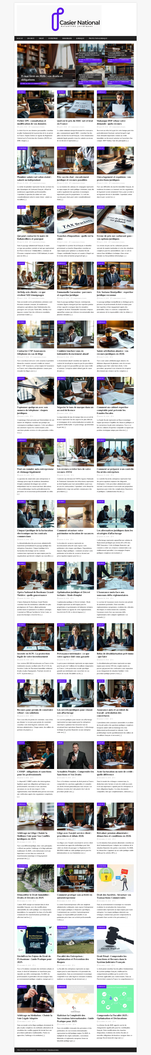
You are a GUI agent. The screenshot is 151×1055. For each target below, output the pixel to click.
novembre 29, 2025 (65, 1024)
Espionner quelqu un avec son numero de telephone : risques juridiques (32, 410)
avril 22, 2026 (85, 59)
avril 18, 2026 (114, 59)
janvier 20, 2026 (104, 536)
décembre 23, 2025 (25, 901)
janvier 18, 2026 (104, 598)
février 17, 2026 (24, 357)
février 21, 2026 (104, 298)
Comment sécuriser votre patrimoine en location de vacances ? (75, 533)
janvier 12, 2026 (104, 660)
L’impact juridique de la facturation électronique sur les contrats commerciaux (35, 533)
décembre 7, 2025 (104, 965)
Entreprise (53, 38)
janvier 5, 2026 (64, 716)
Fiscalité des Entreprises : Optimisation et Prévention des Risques (73, 959)
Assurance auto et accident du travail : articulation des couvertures (112, 713)
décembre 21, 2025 (65, 901)
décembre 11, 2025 (65, 965)
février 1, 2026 (63, 413)
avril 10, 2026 (114, 81)
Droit (41, 38)
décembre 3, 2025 (25, 1021)
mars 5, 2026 (103, 242)
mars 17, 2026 (103, 183)
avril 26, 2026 (26, 83)
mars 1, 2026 (23, 298)
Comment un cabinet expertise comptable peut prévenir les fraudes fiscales (112, 410)
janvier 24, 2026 (104, 475)
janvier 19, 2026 (64, 598)
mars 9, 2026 (63, 242)
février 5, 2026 (24, 416)
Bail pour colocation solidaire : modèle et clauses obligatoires (90, 77)
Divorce (30, 38)
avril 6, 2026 (23, 127)
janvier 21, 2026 (24, 539)
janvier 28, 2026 (104, 416)
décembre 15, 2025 (25, 965)
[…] (27, 141)
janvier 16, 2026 (64, 660)
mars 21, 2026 (63, 183)
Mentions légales (53, 1050)
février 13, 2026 (64, 357)
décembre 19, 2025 (105, 901)
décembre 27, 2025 (25, 842)
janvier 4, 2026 (104, 719)
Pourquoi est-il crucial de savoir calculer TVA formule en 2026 (89, 55)
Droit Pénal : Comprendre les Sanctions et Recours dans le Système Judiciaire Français (112, 959)
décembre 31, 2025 (65, 778)
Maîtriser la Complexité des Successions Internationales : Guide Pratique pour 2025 (75, 1018)
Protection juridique (98, 38)
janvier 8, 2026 (24, 716)
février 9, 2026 (103, 357)
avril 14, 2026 (84, 81)
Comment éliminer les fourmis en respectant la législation (117, 55)
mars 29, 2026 (103, 127)
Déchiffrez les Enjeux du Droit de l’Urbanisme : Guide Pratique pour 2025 (34, 959)
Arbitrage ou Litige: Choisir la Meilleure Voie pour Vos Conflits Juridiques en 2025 (33, 836)
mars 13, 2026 (23, 242)
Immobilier (67, 38)
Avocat (20, 38)
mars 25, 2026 (23, 183)
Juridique (80, 38)
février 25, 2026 (64, 298)
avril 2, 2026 (63, 127)
